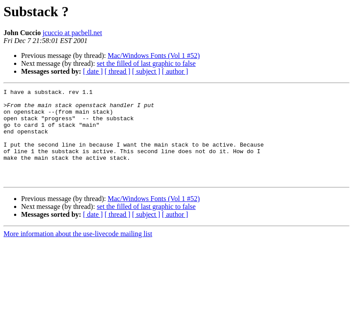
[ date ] (93, 71)
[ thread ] (117, 71)
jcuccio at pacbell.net (72, 32)
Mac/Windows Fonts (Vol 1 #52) (154, 55)
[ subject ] (146, 71)
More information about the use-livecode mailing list (78, 252)
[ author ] (175, 71)
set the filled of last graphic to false (146, 63)
